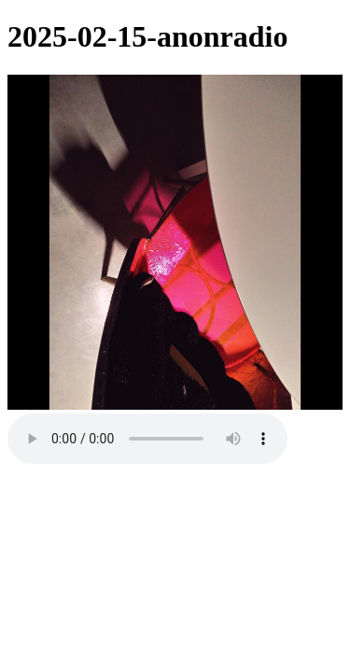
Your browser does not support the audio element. (147, 438)
